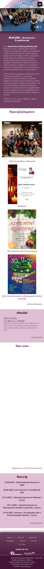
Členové (21, 537)
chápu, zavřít (39, 558)
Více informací (26, 566)
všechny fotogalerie (34, 304)
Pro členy (21, 544)
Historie (23, 541)
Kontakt (34, 541)
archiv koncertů (36, 523)
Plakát (22, 500)
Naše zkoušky (10, 318)
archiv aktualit (36, 337)
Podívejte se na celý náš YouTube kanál (27, 468)
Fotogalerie (10, 541)
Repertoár (33, 537)
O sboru (9, 537)
